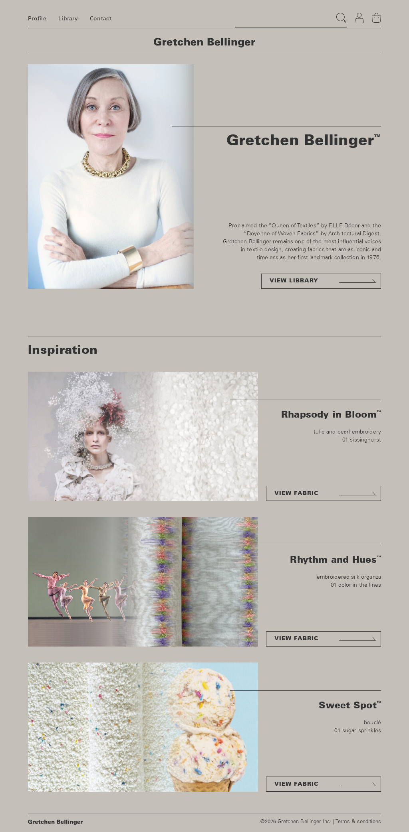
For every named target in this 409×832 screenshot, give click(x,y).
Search (340, 14)
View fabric (296, 493)
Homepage (204, 43)
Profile (37, 19)
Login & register (359, 14)
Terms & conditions (358, 821)
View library (294, 281)
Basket (376, 14)
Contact (100, 19)
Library (68, 19)
